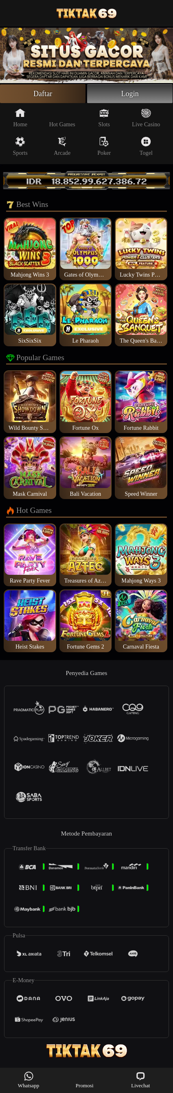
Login (130, 94)
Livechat (140, 1080)
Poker (104, 146)
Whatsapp (28, 1080)
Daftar (43, 94)
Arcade (62, 146)
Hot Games (62, 118)
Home (20, 118)
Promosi (85, 1080)
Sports (20, 146)
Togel (146, 146)
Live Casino (146, 118)
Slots (104, 118)
